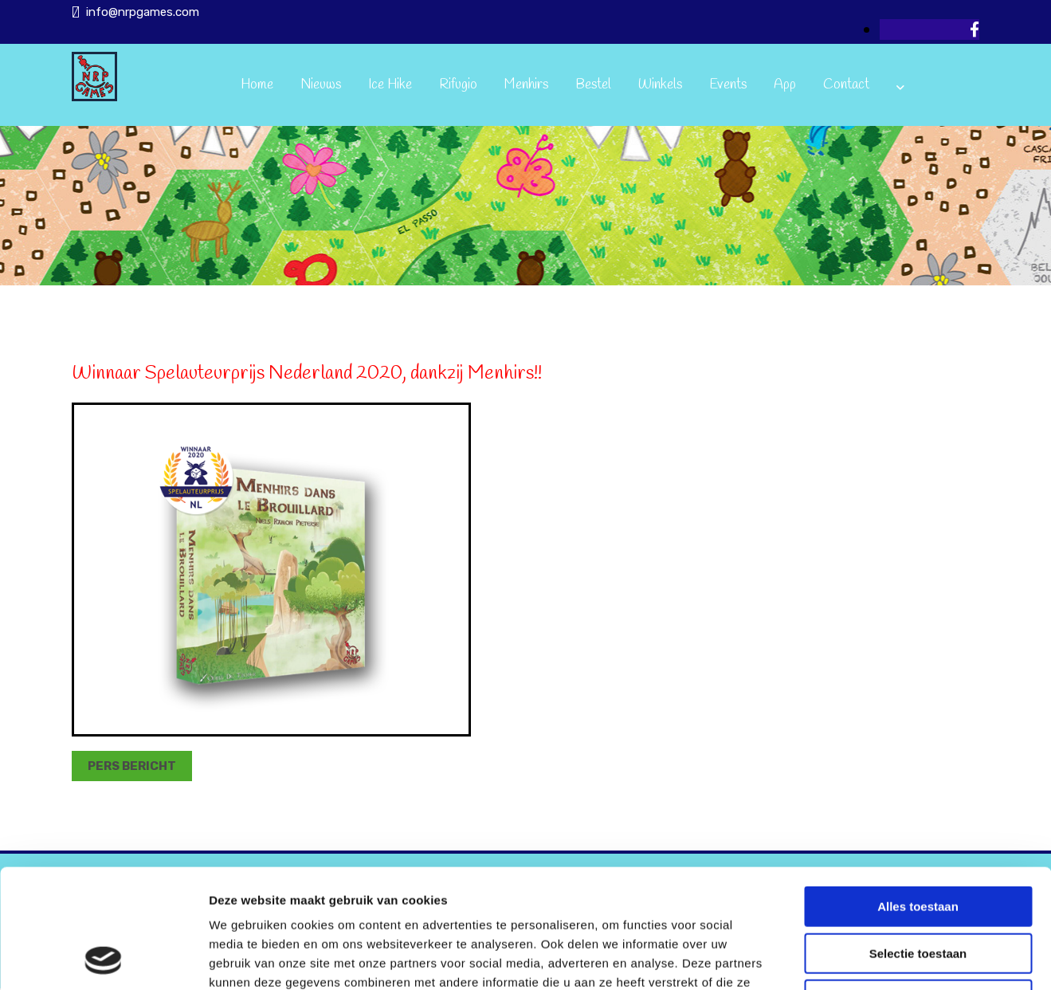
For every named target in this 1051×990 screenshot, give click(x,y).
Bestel (593, 85)
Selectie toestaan (918, 842)
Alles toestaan (918, 795)
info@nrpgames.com (142, 12)
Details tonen (861, 958)
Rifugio (458, 85)
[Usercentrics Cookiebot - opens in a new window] (103, 959)
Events (728, 85)
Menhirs (526, 85)
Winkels (660, 85)
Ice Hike (390, 85)
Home (257, 85)
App (785, 85)
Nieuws (320, 85)
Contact (846, 85)
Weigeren (917, 888)
